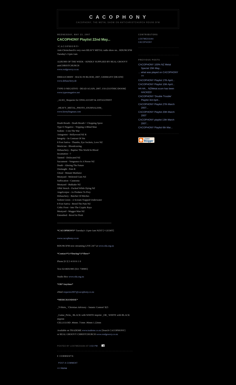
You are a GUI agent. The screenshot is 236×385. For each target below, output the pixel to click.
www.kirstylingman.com (69, 111)
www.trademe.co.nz (91, 330)
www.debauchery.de (67, 80)
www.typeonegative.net (68, 92)
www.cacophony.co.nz (68, 238)
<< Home (62, 368)
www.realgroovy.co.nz (68, 69)
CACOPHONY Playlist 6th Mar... (155, 127)
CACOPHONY (145, 42)
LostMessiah (146, 39)
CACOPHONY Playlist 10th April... (156, 84)
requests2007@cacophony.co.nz (78, 292)
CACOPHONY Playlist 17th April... (156, 80)
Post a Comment (68, 363)
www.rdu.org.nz (106, 245)
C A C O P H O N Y (118, 17)
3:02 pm (93, 346)
